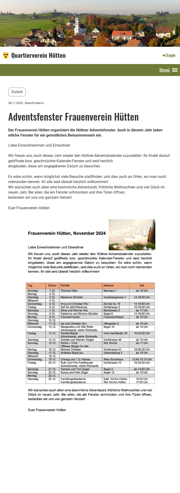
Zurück (17, 92)
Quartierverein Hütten (38, 55)
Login (168, 55)
